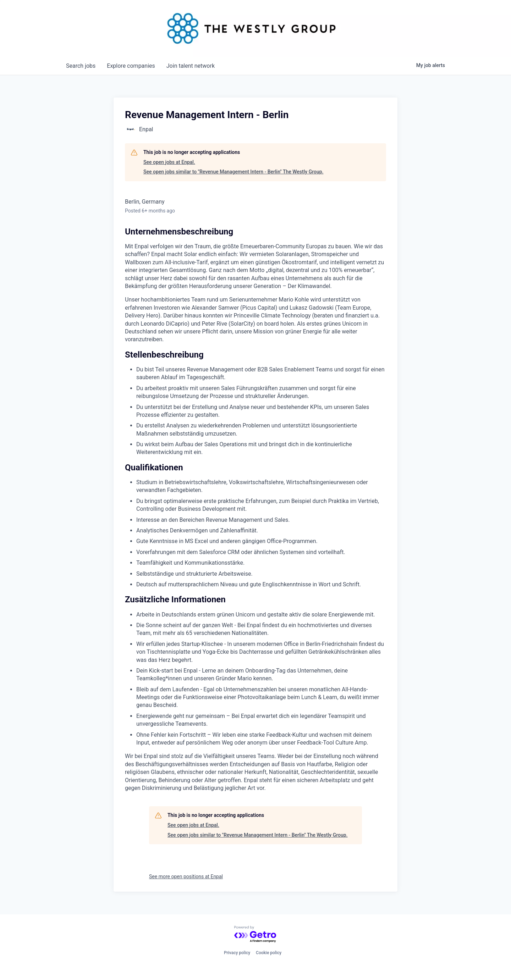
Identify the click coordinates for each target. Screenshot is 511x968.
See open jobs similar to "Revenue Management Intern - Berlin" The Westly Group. (233, 172)
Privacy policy (237, 952)
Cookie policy (268, 952)
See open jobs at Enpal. (169, 162)
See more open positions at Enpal (186, 876)
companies (131, 65)
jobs (80, 65)
